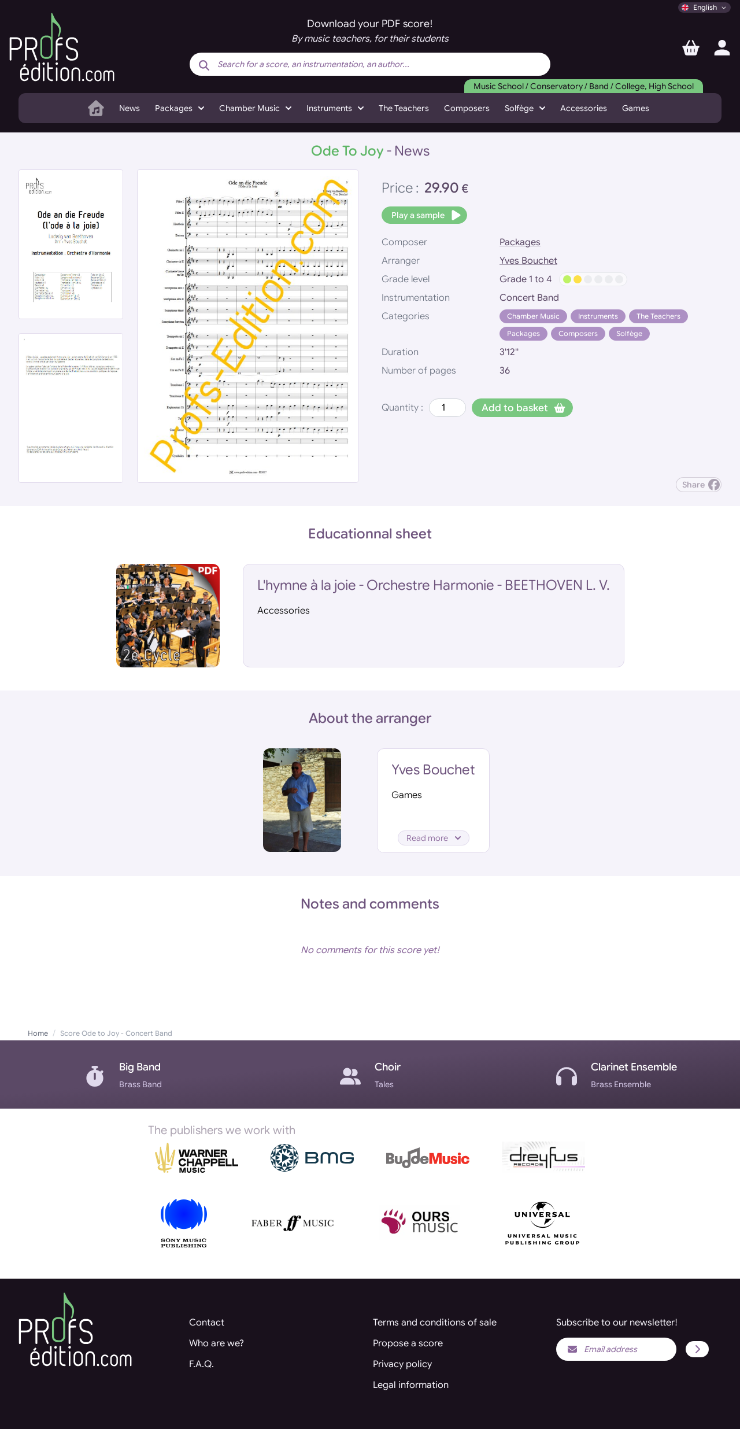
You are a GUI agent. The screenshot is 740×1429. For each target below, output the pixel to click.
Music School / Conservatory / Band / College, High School (583, 86)
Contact (206, 1322)
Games (635, 108)
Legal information (411, 1385)
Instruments (598, 316)
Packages (520, 242)
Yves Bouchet (528, 261)
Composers (467, 108)
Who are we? (216, 1343)
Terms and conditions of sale (435, 1322)
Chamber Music (533, 316)
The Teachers (404, 108)
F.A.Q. (201, 1364)
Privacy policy (402, 1364)
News (129, 108)
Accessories (583, 108)
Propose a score (408, 1343)
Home (38, 1033)
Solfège (629, 333)
